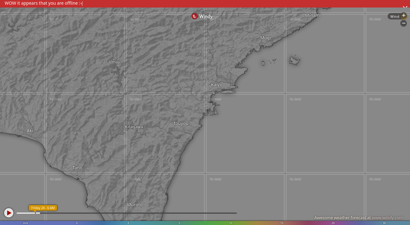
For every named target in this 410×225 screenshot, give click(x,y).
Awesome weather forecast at (358, 217)
